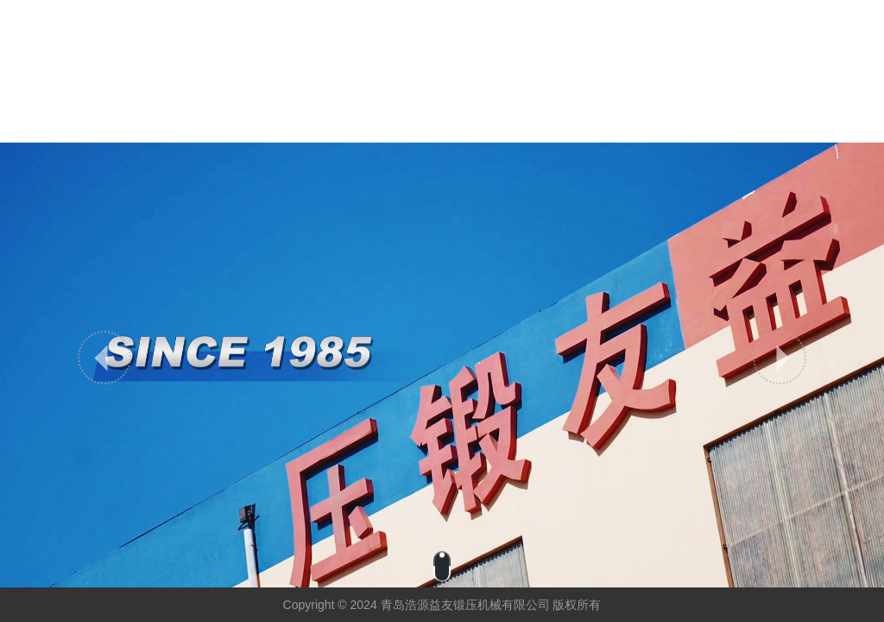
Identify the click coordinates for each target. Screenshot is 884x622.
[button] (104, 357)
